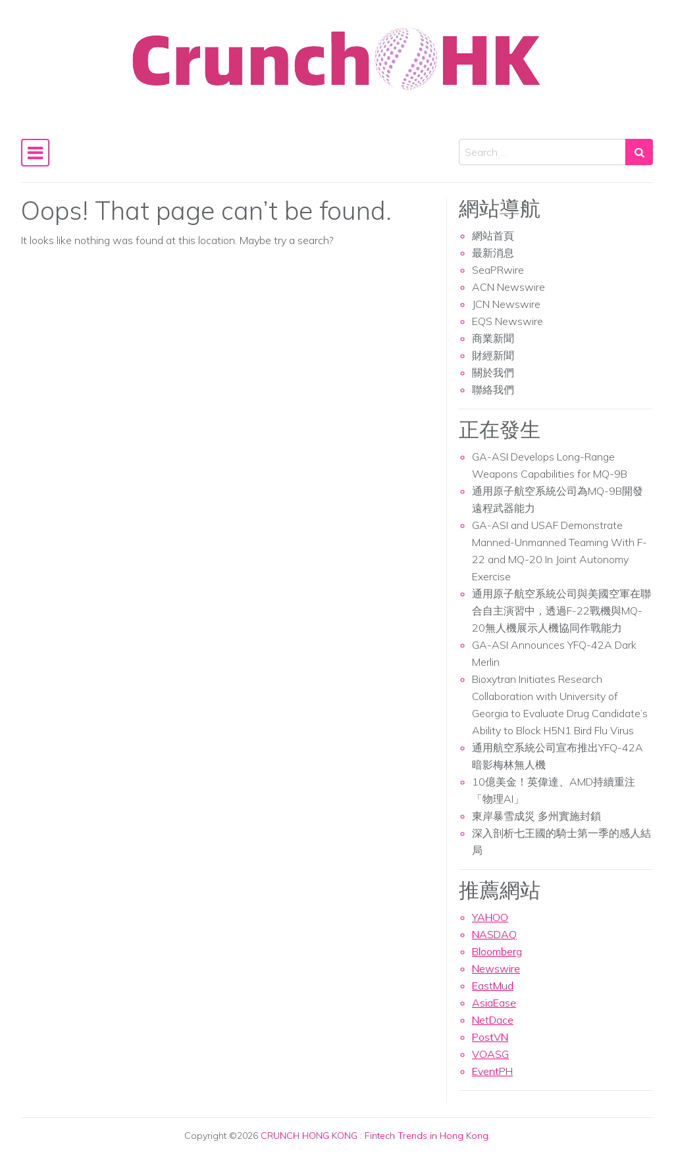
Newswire (496, 968)
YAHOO (490, 917)
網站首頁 (493, 235)
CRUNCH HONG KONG (309, 1135)
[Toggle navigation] (35, 152)
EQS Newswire (507, 321)
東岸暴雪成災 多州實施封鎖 (536, 815)
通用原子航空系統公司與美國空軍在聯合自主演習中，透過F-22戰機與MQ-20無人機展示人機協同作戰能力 (561, 610)
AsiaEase (494, 1002)
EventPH (492, 1071)
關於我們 (493, 372)
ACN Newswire (508, 286)
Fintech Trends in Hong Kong (426, 1135)
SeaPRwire (498, 269)
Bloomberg (497, 951)
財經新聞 (493, 355)
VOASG (490, 1054)
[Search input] (542, 152)
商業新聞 (493, 338)
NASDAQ (494, 934)
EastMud (492, 985)
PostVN (490, 1036)
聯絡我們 (493, 389)
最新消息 (493, 252)
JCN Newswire (506, 304)
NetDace (492, 1019)
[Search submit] (639, 152)
